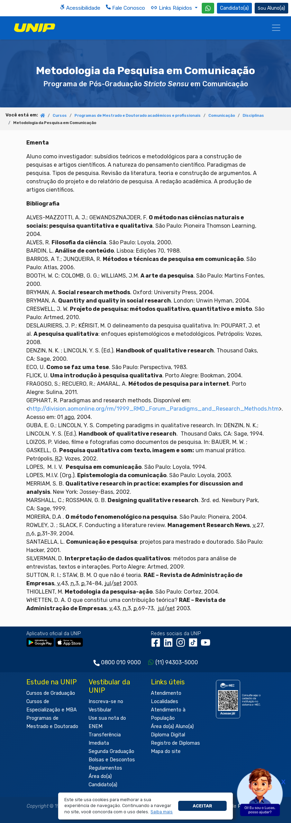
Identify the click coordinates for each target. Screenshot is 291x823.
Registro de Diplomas (175, 743)
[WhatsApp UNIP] (208, 8)
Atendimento (166, 693)
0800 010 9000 (121, 662)
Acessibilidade (80, 8)
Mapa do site (166, 751)
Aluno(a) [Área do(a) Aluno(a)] (271, 8)
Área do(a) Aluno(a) (172, 726)
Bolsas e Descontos (112, 760)
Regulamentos (105, 768)
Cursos (60, 115)
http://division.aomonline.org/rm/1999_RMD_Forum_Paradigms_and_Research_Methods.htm (154, 408)
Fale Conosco (125, 8)
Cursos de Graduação (50, 693)
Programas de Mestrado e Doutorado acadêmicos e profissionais (137, 115)
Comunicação (221, 115)
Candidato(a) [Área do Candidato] (234, 8)
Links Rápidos (172, 7)
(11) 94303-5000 (176, 662)
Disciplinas (253, 115)
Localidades (164, 701)
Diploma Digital (168, 735)
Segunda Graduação (111, 751)
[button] (161, 811)
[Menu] (276, 27)
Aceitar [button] (202, 805)
